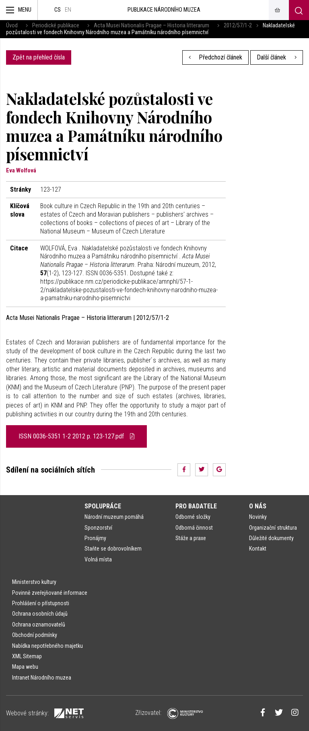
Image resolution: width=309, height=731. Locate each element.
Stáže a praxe (190, 538)
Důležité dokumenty (271, 538)
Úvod (12, 25)
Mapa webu (25, 666)
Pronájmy (95, 538)
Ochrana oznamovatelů (38, 624)
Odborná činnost (194, 527)
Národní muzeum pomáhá (114, 517)
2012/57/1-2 (238, 25)
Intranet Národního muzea (41, 677)
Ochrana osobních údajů (40, 613)
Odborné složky (192, 517)
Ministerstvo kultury (34, 582)
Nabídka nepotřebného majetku (47, 646)
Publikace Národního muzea (164, 9)
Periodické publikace (55, 25)
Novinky (258, 517)
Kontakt (257, 548)
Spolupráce (102, 506)
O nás (257, 506)
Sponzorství (98, 527)
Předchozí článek (216, 57)
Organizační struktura (273, 527)
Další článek (277, 57)
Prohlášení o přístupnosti (40, 603)
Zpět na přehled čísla (38, 57)
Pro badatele (196, 506)
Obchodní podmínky (34, 635)
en (68, 9)
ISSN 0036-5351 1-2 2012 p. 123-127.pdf (76, 436)
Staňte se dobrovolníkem (113, 548)
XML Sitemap (27, 656)
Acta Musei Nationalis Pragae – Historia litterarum (151, 25)
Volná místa (98, 559)
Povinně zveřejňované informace (49, 593)
